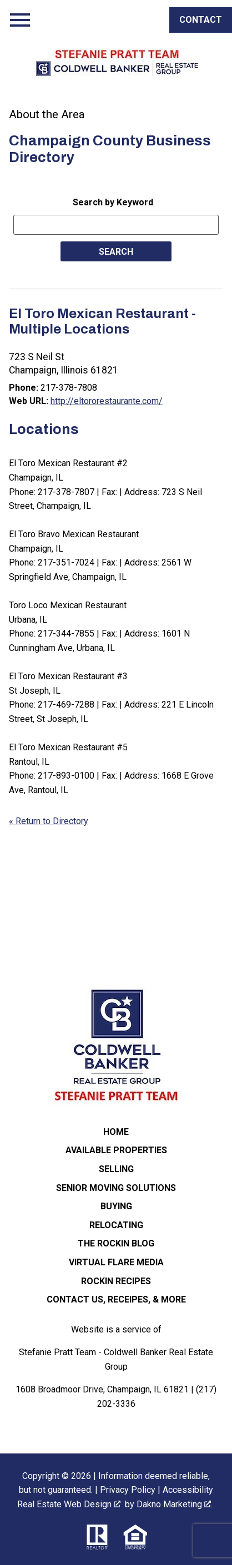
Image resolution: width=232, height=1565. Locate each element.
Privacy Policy (127, 1490)
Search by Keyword (113, 202)
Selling (116, 1169)
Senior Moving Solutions (116, 1188)
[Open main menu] (20, 20)
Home (116, 1132)
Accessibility (188, 1490)
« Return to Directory (48, 821)
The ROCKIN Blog (116, 1243)
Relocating (116, 1225)
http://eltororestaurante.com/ (107, 401)
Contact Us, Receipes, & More (116, 1299)
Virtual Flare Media (116, 1262)
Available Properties (116, 1150)
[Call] (200, 20)
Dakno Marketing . (175, 1504)
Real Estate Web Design (68, 1504)
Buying (116, 1206)
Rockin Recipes (116, 1281)
